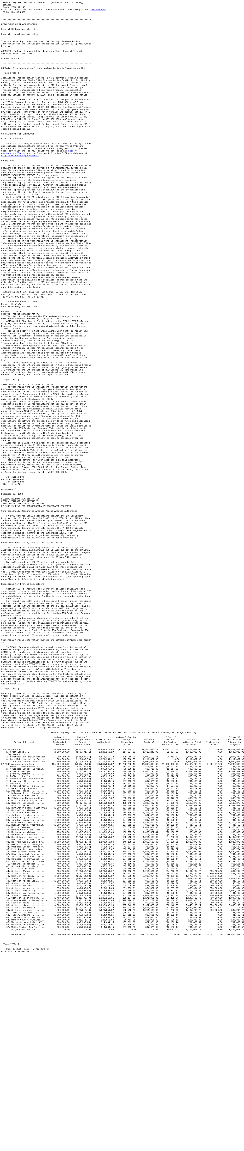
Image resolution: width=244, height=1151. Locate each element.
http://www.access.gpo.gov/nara (20, 186)
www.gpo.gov (98, 11)
